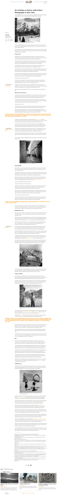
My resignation (7, 85)
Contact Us (33, 493)
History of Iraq (6, 469)
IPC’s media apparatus (21, 397)
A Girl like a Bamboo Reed (25, 483)
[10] (15, 135)
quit (28, 336)
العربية (43, 3)
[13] (38, 312)
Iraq (11, 472)
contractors (40, 360)
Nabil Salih (7, 35)
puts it (21, 315)
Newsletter (23, 493)
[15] (40, 368)
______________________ (18, 432)
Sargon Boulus (36, 311)
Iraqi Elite (11, 469)
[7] (27, 110)
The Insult (7, 227)
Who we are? (28, 493)
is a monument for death (39, 418)
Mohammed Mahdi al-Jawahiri (27, 311)
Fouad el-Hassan (3, 486)
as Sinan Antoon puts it (30, 238)
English (46, 3)
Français (44, 3)
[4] (43, 97)
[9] (36, 129)
